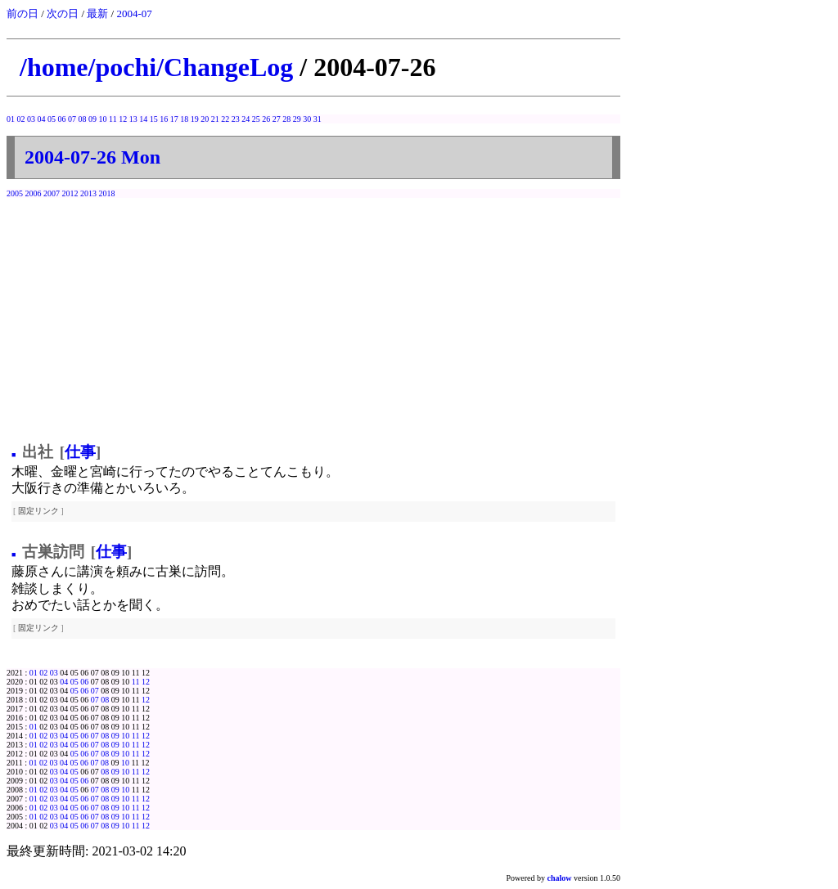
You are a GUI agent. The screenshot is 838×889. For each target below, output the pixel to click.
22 (225, 118)
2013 (88, 193)
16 (164, 118)
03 (31, 118)
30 (307, 118)
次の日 (63, 13)
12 (123, 118)
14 (143, 118)
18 (184, 118)
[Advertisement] (313, 316)
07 (72, 118)
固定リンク (38, 510)
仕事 (80, 451)
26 (266, 118)
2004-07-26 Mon (92, 157)
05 (51, 118)
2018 (107, 193)
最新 (97, 13)
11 (113, 118)
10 (103, 118)
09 (92, 118)
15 (154, 118)
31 (317, 118)
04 (42, 118)
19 (195, 118)
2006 (33, 193)
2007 (51, 193)
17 (174, 118)
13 (133, 118)
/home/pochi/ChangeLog (156, 67)
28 (286, 118)
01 (11, 118)
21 (215, 118)
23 (236, 118)
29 (297, 118)
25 (256, 118)
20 (204, 118)
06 (62, 118)
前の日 (22, 13)
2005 (15, 193)
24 (245, 118)
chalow (559, 877)
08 (83, 118)
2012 (70, 193)
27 (277, 118)
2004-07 (133, 13)
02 (21, 118)
